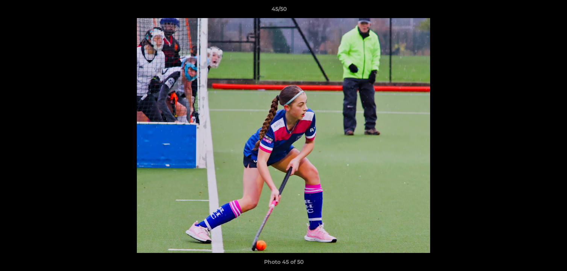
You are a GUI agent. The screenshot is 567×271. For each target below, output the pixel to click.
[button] (535, 11)
